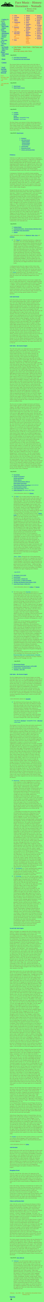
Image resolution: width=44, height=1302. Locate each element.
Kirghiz (28, 17)
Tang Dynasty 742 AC (19, 87)
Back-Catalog (3, 23)
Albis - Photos (3, 51)
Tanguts (39, 31)
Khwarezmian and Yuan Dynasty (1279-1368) (25, 666)
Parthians (12, 237)
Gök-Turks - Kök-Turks (17, 32)
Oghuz (27, 20)
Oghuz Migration (18, 490)
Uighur (31, 587)
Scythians (16, 114)
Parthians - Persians (28, 28)
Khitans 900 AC (18, 480)
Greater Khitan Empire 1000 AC (22, 481)
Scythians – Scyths (39, 26)
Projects (4, 35)
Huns (15, 40)
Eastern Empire (26, 141)
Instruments (5, 33)
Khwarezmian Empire (19, 664)
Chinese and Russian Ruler (28, 149)
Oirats (27, 22)
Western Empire (26, 143)
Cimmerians (17, 22)
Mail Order (5, 26)
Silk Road (16, 117)
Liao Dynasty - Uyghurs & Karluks (22, 580)
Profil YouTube (3, 68)
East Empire (17, 474)
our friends (5, 47)
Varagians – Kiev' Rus (19, 669)
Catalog (4, 19)
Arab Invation (24, 146)
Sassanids (39, 18)
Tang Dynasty (17, 86)
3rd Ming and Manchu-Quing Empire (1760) (25, 582)
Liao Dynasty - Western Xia (21, 578)
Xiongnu (39, 38)
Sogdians (16, 112)
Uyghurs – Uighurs (39, 29)
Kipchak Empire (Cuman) (20, 486)
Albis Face (5, 49)
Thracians (39, 33)
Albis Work (5, 54)
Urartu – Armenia (39, 35)
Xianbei (16, 232)
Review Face (3, 44)
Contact (4, 62)
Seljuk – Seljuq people (39, 22)
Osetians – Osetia (28, 24)
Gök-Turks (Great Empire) (20, 57)
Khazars (28, 15)
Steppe (15, 116)
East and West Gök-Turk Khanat (22, 59)
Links (3, 55)
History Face (3, 37)
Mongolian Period (25, 148)
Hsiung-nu (28, 235)
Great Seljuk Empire (19, 488)
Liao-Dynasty (17, 577)
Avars (36, 235)
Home (3, 59)
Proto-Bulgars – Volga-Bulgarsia (28, 33)
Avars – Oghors (16, 19)
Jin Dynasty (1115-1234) (20, 575)
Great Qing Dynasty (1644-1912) (22, 584)
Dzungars (16, 27)
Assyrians (16, 17)
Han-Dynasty (20, 133)
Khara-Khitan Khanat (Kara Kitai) (22, 485)
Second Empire (26, 144)
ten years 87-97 (4, 41)
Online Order (3, 29)
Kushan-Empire (18, 227)
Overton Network (4, 71)
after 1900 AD (20, 1257)
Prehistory (23, 138)
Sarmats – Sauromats (39, 16)
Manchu (28, 19)
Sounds (4, 31)
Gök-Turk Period (25, 140)
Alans (15, 15)
